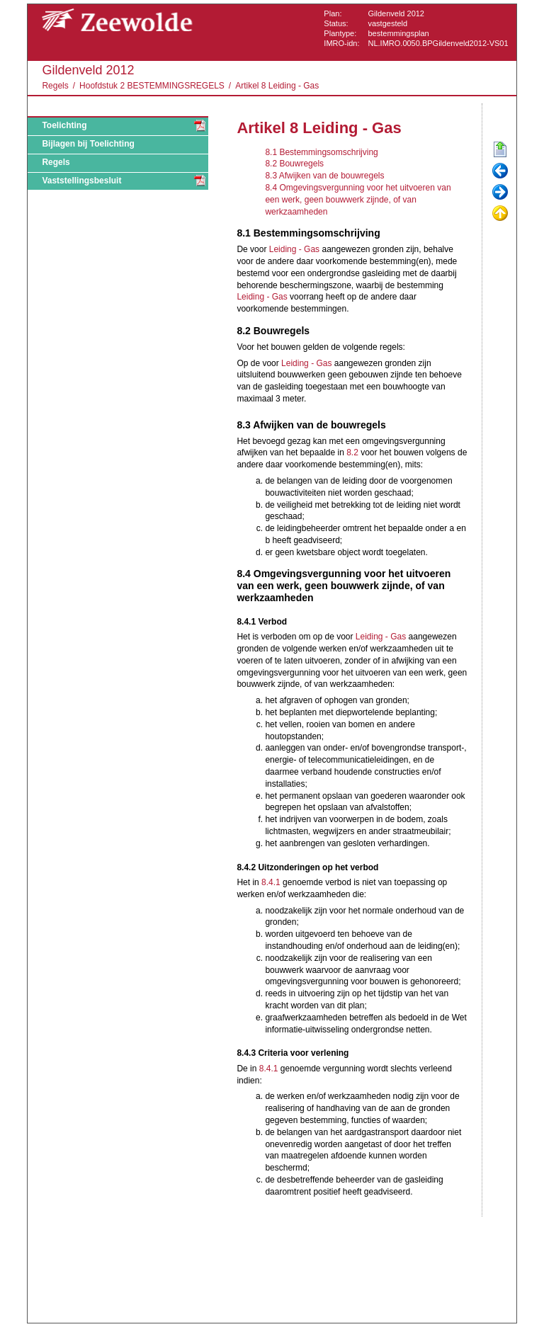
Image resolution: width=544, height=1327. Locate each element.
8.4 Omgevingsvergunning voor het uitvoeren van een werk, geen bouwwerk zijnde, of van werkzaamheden (357, 200)
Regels (55, 86)
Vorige (500, 171)
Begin (500, 150)
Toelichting (64, 125)
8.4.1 (270, 882)
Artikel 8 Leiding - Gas (277, 86)
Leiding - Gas (294, 249)
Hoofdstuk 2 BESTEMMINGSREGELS (152, 86)
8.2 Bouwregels (294, 164)
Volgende (500, 192)
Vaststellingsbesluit (81, 181)
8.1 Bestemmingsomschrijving (321, 152)
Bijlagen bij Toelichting (88, 144)
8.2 (352, 452)
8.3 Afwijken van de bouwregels (324, 176)
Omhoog (500, 213)
